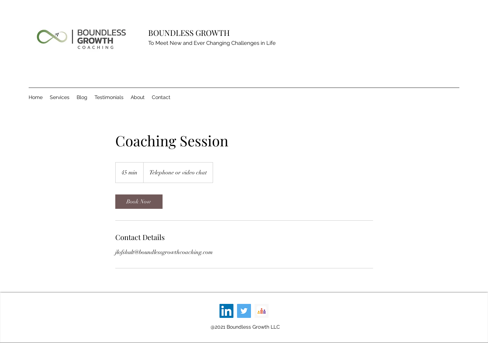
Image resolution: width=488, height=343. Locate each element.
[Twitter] (244, 311)
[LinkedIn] (226, 311)
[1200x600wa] (262, 311)
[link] (139, 201)
